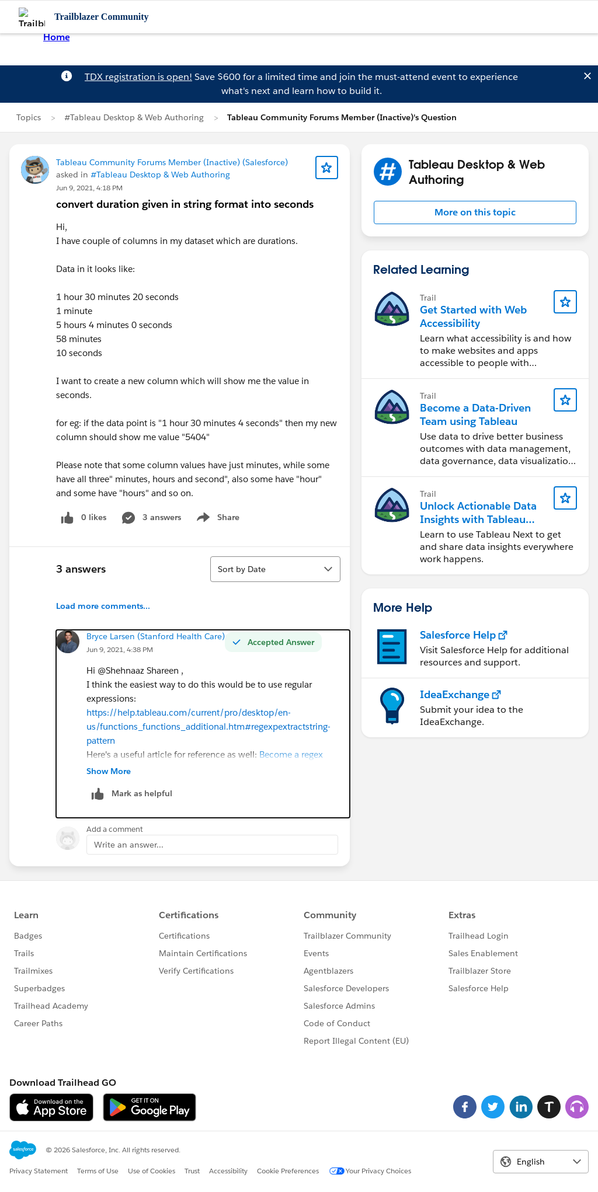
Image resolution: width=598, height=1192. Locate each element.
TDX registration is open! (138, 77)
